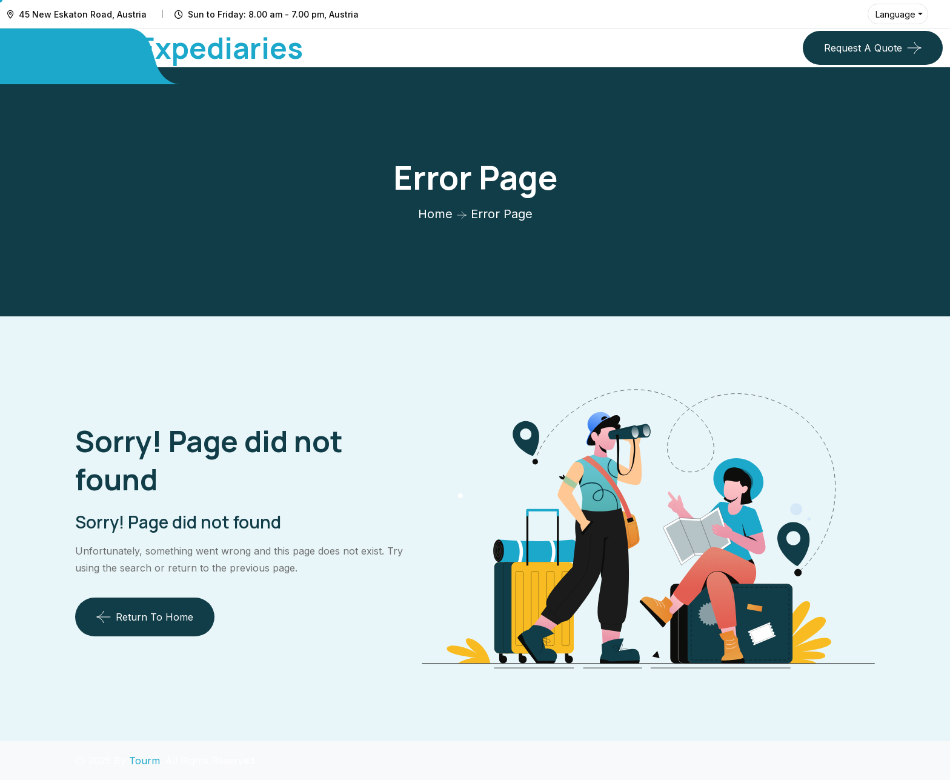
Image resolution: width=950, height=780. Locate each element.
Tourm (144, 761)
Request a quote (863, 48)
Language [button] (895, 14)
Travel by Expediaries (155, 47)
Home (435, 214)
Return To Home (144, 617)
